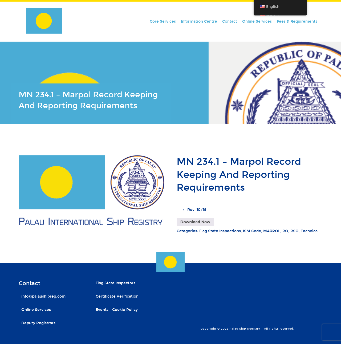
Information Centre (199, 21)
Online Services (257, 21)
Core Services (163, 21)
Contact (229, 21)
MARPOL (271, 231)
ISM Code (252, 231)
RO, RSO (290, 231)
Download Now (195, 221)
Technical (310, 231)
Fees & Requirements (297, 21)
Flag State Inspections (220, 231)
